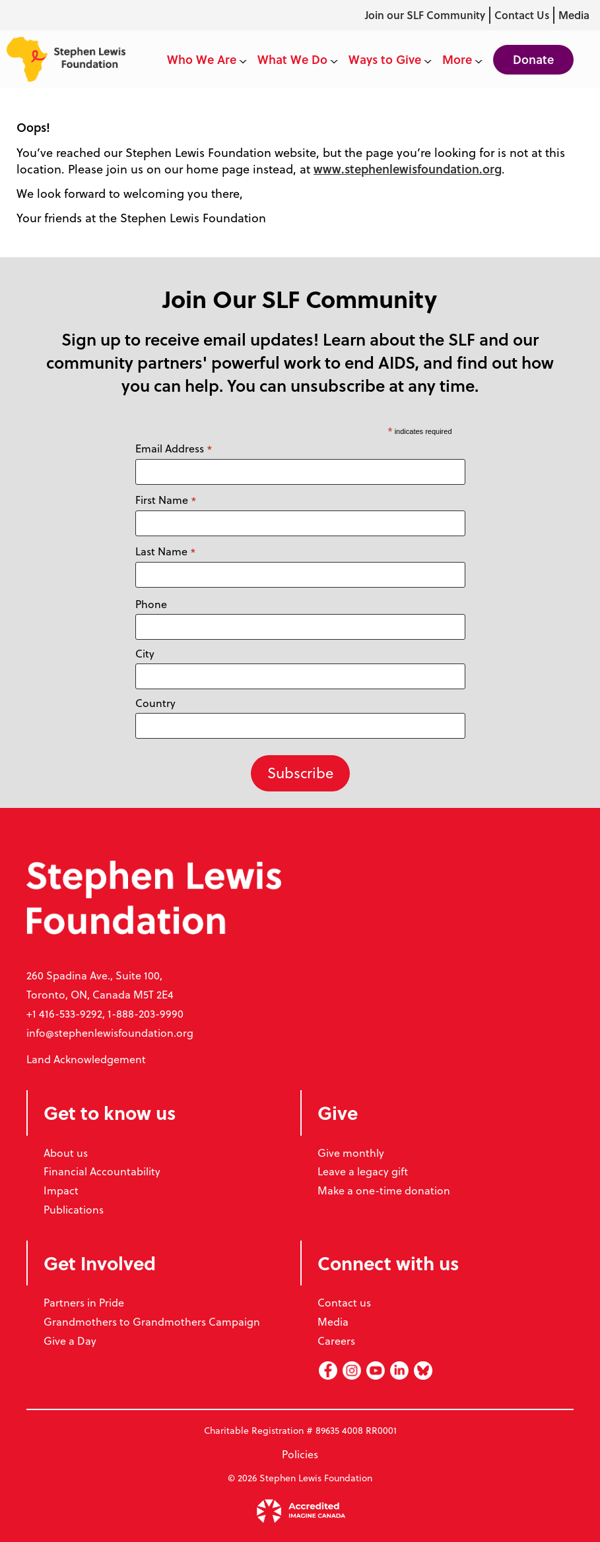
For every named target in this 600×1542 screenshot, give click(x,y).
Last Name (165, 551)
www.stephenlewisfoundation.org (408, 168)
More (462, 59)
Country (155, 703)
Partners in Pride (84, 1302)
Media (573, 14)
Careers (336, 1341)
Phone (151, 604)
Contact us (344, 1302)
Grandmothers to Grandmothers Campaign (152, 1321)
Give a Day (70, 1341)
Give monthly (350, 1153)
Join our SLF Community (425, 14)
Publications (74, 1209)
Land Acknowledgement (86, 1059)
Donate (533, 59)
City (144, 653)
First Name (166, 500)
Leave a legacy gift (362, 1171)
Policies (300, 1454)
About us (66, 1153)
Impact (61, 1190)
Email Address (174, 448)
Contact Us (521, 14)
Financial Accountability (102, 1171)
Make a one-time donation (383, 1190)
